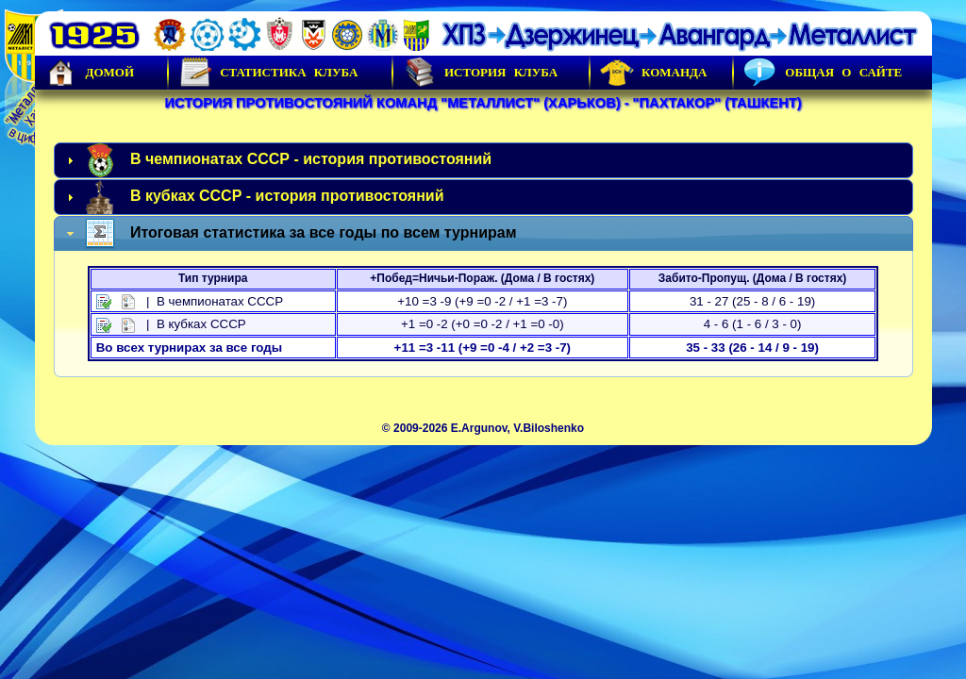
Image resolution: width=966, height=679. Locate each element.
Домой (89, 73)
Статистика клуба (268, 73)
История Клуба (480, 73)
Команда (653, 73)
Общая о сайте (822, 73)
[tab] (483, 160)
